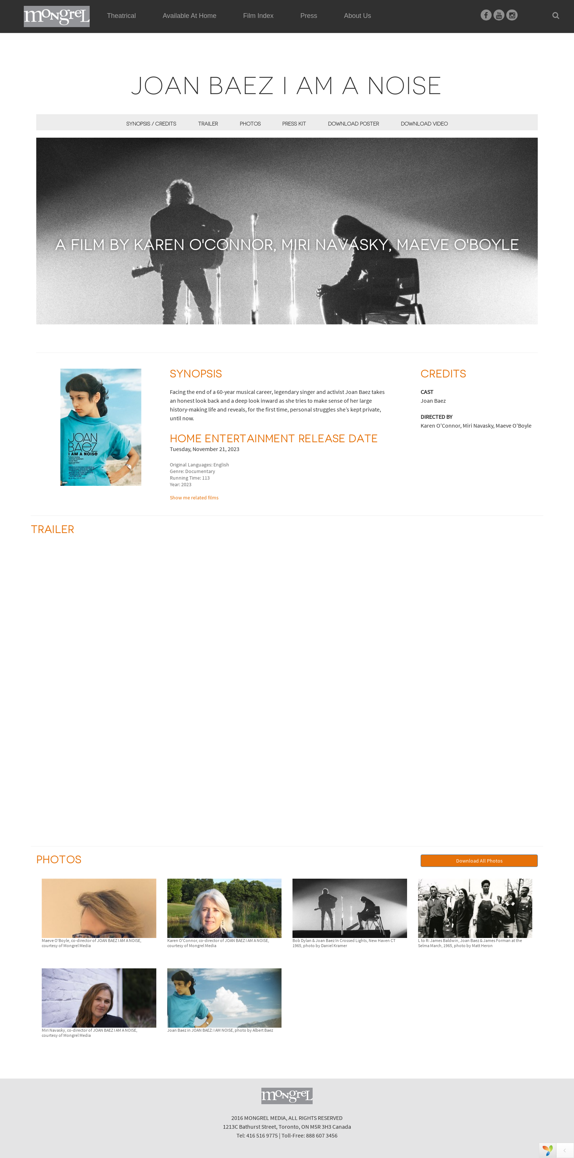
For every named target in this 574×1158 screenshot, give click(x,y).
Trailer (208, 123)
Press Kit (294, 123)
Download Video (424, 123)
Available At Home (189, 24)
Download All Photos (479, 860)
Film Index (258, 15)
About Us (357, 15)
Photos (250, 123)
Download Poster (353, 123)
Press (309, 15)
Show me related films (194, 497)
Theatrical (121, 15)
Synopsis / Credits (151, 123)
